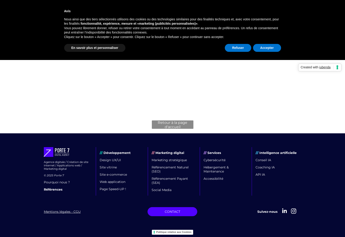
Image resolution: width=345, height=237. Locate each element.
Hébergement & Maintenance (216, 169)
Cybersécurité (214, 160)
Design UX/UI (110, 160)
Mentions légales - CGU (62, 212)
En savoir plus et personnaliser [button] (94, 48)
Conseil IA (263, 160)
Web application (112, 182)
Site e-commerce (113, 174)
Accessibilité (213, 179)
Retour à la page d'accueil (172, 124)
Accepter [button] (267, 48)
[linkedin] (285, 211)
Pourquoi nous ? (57, 182)
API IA (260, 174)
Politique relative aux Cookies (174, 232)
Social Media (161, 190)
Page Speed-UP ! (113, 189)
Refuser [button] (238, 48)
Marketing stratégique (169, 160)
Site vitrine (108, 167)
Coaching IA (265, 167)
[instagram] (294, 211)
